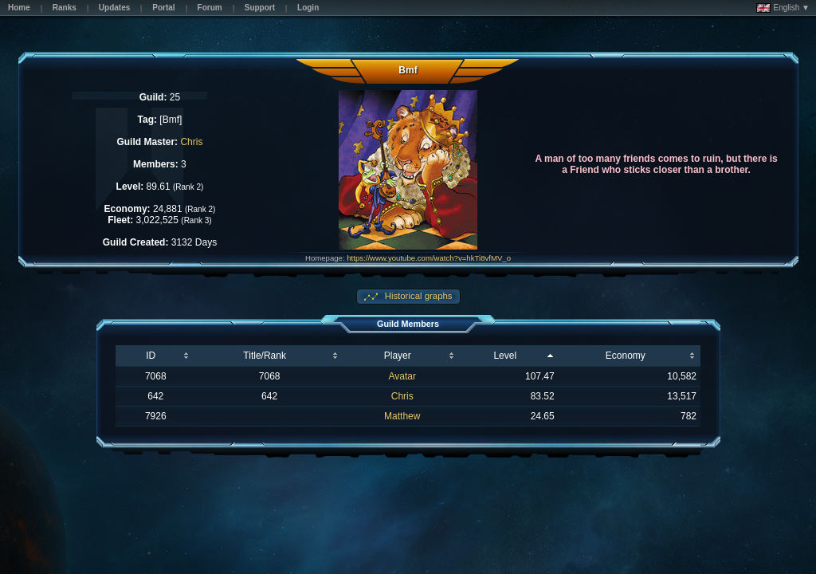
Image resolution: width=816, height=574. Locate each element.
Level (504, 355)
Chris (191, 141)
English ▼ (783, 8)
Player (397, 355)
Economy (625, 355)
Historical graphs (417, 296)
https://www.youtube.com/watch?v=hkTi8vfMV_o (429, 258)
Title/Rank (264, 355)
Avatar (402, 376)
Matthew (402, 416)
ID (150, 355)
